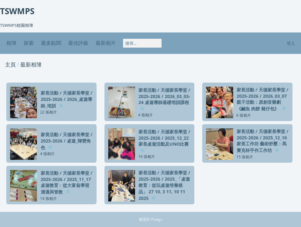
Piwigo (156, 219)
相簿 (11, 42)
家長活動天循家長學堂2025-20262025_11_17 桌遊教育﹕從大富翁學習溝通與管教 (66, 182)
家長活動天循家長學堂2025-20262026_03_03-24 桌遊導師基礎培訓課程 (164, 96)
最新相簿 (31, 64)
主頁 (10, 64)
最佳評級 (78, 42)
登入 (291, 43)
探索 (29, 42)
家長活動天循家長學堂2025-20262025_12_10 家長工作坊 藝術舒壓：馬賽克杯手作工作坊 (262, 140)
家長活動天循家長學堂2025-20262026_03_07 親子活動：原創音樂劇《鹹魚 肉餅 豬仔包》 (262, 99)
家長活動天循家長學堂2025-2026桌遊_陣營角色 (66, 140)
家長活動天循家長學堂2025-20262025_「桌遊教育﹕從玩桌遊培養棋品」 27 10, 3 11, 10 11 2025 (164, 185)
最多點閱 (51, 42)
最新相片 (106, 42)
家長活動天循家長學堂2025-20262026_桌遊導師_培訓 (66, 99)
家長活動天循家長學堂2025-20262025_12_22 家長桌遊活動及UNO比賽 (164, 138)
